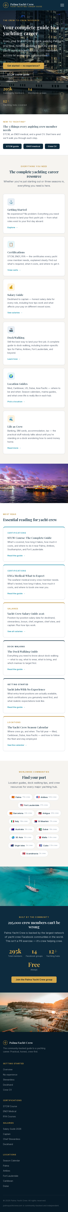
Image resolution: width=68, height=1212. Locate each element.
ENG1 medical (33, 146)
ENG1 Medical (9, 1111)
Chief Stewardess (11, 1139)
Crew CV (52, 146)
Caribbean (8, 1181)
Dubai (48, 829)
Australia (21, 829)
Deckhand (8, 1085)
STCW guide (12, 146)
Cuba (48, 845)
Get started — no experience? (23, 65)
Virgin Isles (22, 845)
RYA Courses (9, 1116)
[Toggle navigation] (62, 5)
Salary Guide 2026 (12, 1129)
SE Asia (21, 837)
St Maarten (45, 821)
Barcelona (20, 813)
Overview (7, 1069)
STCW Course (10, 1106)
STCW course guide (18, 74)
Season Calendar (11, 1160)
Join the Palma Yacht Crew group (34, 979)
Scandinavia (34, 853)
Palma (21, 797)
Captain (6, 1134)
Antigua (48, 813)
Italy (19, 821)
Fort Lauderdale (34, 805)
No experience (10, 1074)
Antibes (46, 797)
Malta (47, 837)
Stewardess (8, 1079)
